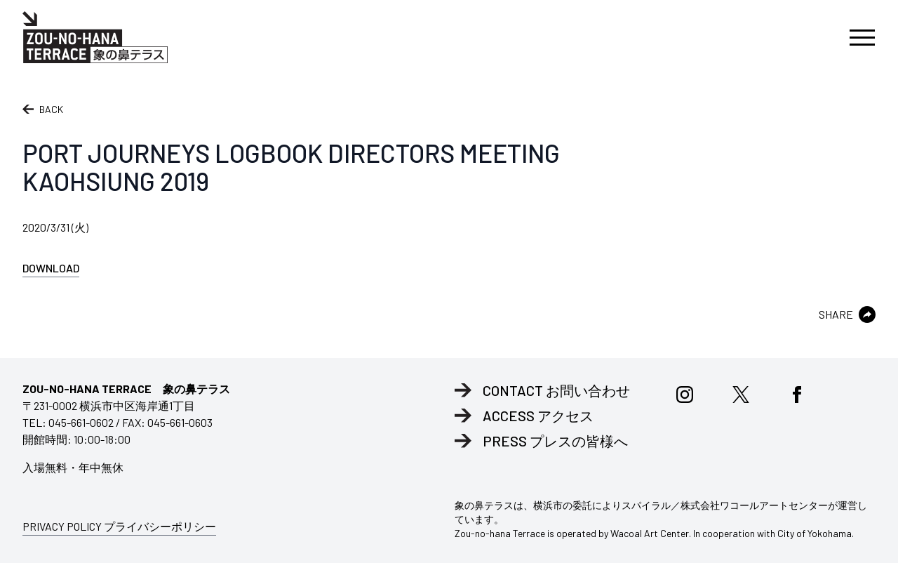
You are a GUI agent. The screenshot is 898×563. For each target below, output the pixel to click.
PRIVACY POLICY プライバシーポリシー (119, 526)
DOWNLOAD (50, 267)
